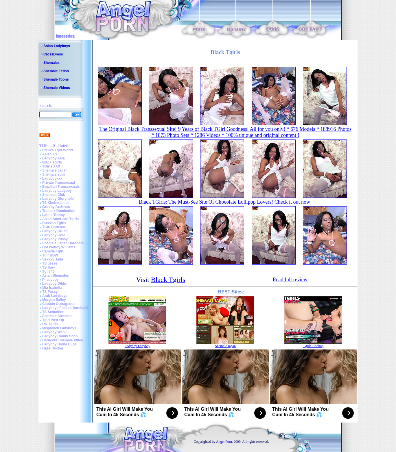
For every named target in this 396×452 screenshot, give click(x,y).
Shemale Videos (56, 88)
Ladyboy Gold (53, 235)
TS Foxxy (50, 292)
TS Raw (48, 267)
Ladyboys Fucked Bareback (65, 308)
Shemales (51, 63)
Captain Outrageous (58, 304)
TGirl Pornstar (54, 227)
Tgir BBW (50, 255)
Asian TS (49, 154)
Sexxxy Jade (52, 259)
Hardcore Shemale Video (62, 340)
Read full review (289, 279)
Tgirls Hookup (313, 346)
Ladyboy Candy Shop (60, 336)
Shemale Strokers (56, 316)
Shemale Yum (53, 174)
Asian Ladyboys (56, 46)
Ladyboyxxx (52, 178)
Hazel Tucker (52, 348)
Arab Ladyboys (54, 296)
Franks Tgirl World (57, 150)
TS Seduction (53, 312)
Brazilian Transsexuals (61, 187)
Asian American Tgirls (60, 219)
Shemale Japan (54, 170)
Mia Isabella (52, 288)
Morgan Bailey (54, 300)
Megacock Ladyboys (59, 328)
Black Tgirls (52, 162)
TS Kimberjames (55, 203)
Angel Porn (224, 442)
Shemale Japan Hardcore (63, 243)
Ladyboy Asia (53, 158)
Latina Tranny (53, 215)
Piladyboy (50, 280)
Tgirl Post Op (53, 320)
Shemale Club (53, 195)
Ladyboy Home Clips (59, 344)
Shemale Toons (56, 79)
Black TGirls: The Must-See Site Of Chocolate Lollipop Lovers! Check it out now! (225, 202)
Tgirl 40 (48, 271)
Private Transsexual (58, 183)
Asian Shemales (55, 276)
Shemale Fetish (56, 71)
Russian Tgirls (54, 223)
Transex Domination (58, 211)
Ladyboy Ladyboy (57, 191)
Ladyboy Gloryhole (58, 199)
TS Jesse (49, 263)
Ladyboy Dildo (54, 284)
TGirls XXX (51, 166)
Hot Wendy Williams (58, 247)
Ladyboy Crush (54, 231)
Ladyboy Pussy (55, 239)
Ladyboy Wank (54, 332)
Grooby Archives (56, 207)
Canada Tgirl (52, 251)
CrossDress (53, 54)
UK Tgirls (50, 324)
